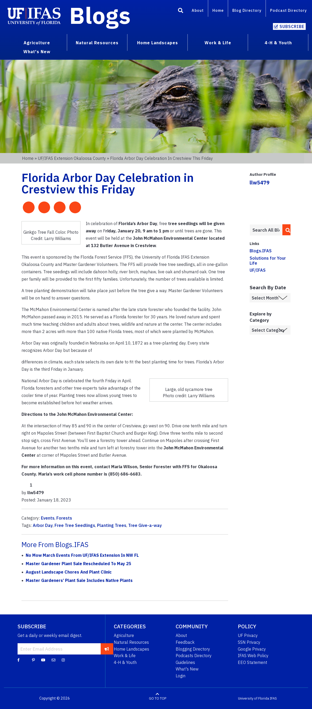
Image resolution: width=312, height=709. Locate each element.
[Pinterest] (33, 660)
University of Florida (253, 698)
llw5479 (260, 182)
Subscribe (291, 26)
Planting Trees (111, 525)
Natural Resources (131, 642)
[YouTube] (43, 660)
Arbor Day (43, 525)
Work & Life (125, 655)
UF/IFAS (258, 270)
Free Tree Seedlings (75, 525)
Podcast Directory (288, 10)
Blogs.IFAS (261, 250)
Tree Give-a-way (145, 525)
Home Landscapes (131, 649)
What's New (187, 669)
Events (48, 518)
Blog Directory (246, 10)
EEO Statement (252, 662)
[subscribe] (107, 648)
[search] (286, 229)
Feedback (185, 642)
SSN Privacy (249, 642)
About (198, 10)
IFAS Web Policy (253, 655)
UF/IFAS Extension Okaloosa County (72, 158)
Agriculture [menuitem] (37, 42)
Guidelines (185, 662)
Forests (64, 518)
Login (180, 675)
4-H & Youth (125, 662)
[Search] (180, 11)
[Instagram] (63, 660)
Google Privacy (252, 649)
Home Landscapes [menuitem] (157, 42)
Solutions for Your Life (268, 260)
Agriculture (124, 635)
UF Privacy (248, 635)
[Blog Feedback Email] (53, 660)
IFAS (273, 698)
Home (218, 10)
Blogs (100, 15)
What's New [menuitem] (36, 51)
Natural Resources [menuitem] (97, 42)
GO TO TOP (157, 698)
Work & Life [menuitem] (218, 42)
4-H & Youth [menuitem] (278, 42)
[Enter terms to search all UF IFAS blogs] (266, 230)
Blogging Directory (193, 649)
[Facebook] (18, 660)
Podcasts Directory (194, 655)
